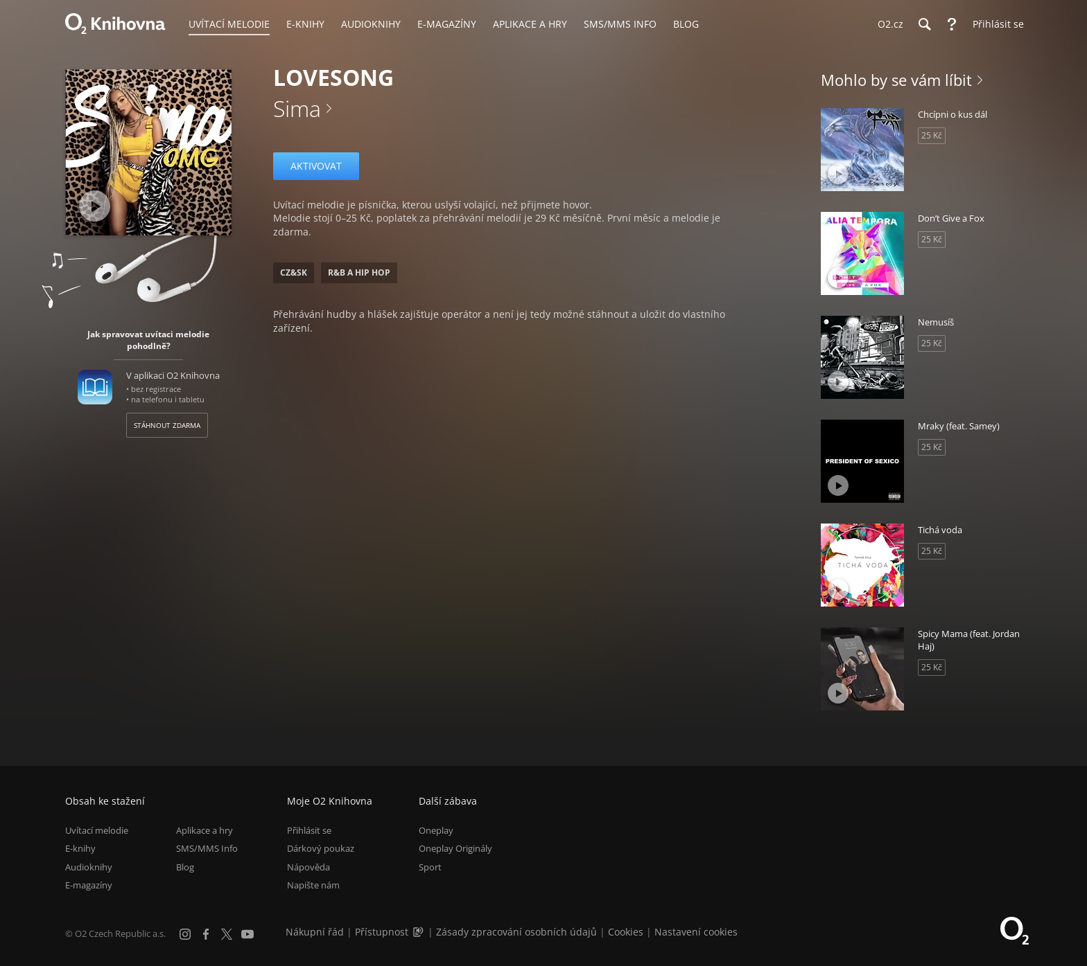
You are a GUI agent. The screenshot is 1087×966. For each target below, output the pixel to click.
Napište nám (313, 885)
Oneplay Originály (455, 849)
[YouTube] (247, 934)
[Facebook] (205, 934)
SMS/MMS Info (207, 849)
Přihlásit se (309, 830)
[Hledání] (924, 24)
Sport (430, 867)
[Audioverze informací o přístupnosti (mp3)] (419, 931)
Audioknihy (88, 867)
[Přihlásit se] (995, 24)
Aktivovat (316, 165)
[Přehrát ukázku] (95, 206)
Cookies (625, 931)
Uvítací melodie (96, 830)
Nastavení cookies (696, 931)
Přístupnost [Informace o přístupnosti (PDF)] (381, 931)
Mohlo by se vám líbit (896, 79)
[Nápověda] (952, 24)
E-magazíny (88, 885)
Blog (185, 867)
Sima (297, 108)
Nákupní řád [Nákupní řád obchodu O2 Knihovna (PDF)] (315, 931)
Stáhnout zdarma (167, 425)
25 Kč (931, 135)
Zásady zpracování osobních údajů (516, 931)
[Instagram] (185, 934)
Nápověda (308, 867)
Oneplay (436, 830)
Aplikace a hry (204, 830)
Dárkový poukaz (320, 849)
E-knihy (80, 849)
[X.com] (226, 934)
